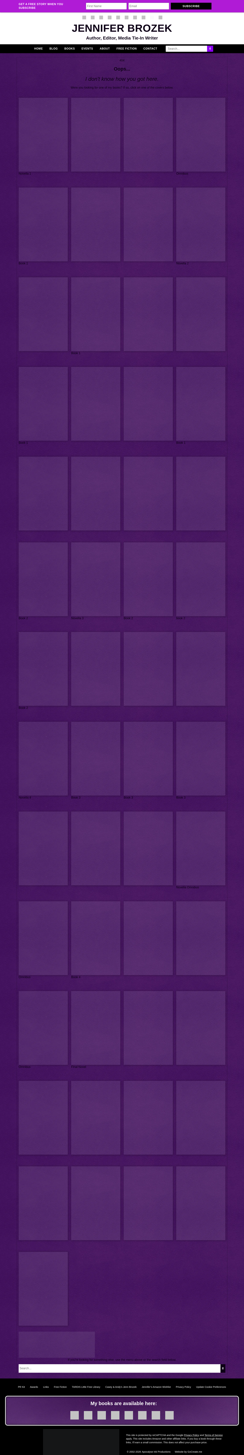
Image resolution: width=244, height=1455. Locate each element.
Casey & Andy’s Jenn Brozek (121, 1381)
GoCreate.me (194, 1446)
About (105, 48)
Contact (150, 48)
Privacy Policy (183, 1381)
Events (87, 48)
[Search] (210, 49)
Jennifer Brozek (122, 28)
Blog (53, 48)
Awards (34, 1381)
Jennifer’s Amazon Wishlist (156, 1381)
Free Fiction (127, 48)
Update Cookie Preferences (211, 1381)
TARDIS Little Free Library (86, 1381)
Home (38, 48)
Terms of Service (214, 1429)
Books (69, 48)
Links (46, 1381)
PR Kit (21, 1381)
